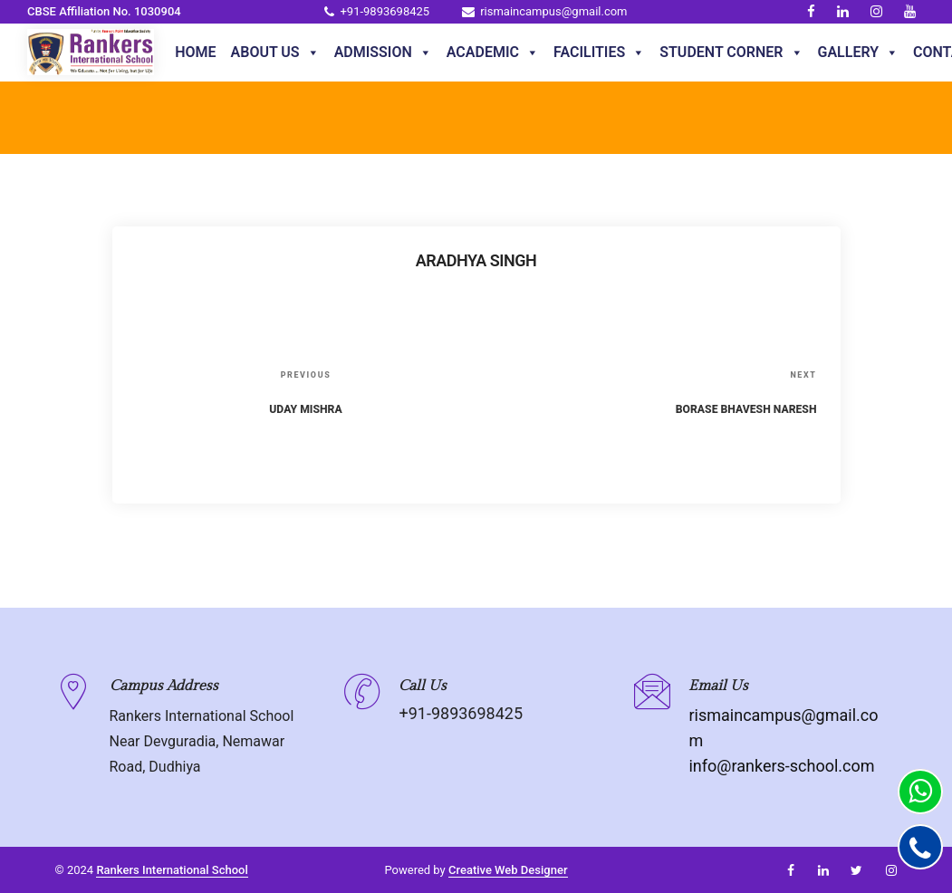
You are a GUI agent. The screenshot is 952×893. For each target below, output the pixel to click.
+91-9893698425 (376, 11)
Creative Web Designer (508, 870)
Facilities (599, 52)
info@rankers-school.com (781, 765)
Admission (383, 52)
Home (195, 52)
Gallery (858, 52)
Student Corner (731, 52)
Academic (493, 52)
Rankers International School (171, 870)
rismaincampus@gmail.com (544, 11)
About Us (275, 52)
